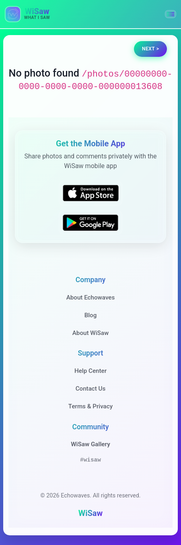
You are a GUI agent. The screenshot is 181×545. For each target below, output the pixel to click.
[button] (170, 14)
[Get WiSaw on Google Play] (90, 222)
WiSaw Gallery (90, 444)
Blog (90, 315)
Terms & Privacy (90, 406)
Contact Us (91, 388)
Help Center (90, 370)
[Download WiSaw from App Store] (90, 193)
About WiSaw (90, 333)
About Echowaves (90, 297)
